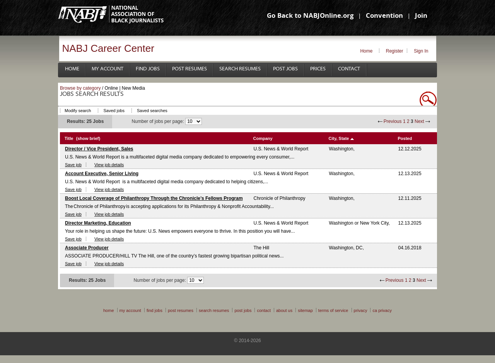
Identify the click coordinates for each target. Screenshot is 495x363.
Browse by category (80, 88)
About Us (284, 310)
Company (263, 138)
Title (69, 138)
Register (394, 51)
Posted (405, 138)
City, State (339, 138)
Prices (318, 69)
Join (421, 16)
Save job (73, 164)
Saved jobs (113, 110)
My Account (107, 69)
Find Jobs (148, 69)
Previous (393, 121)
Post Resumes (189, 69)
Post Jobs (285, 69)
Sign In (421, 51)
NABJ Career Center (108, 48)
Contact (349, 69)
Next (419, 121)
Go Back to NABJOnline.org (310, 16)
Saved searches (152, 110)
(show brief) (88, 138)
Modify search (78, 110)
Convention (384, 16)
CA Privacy (382, 310)
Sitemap (305, 310)
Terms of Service (333, 310)
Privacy (360, 310)
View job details (109, 164)
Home (366, 51)
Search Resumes (240, 69)
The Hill (262, 248)
